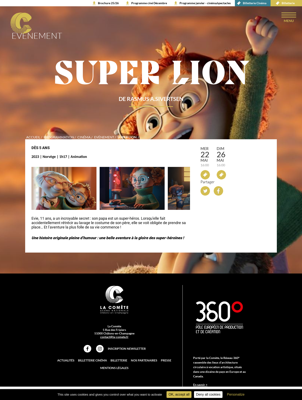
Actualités (65, 360)
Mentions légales (114, 368)
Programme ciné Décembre (149, 3)
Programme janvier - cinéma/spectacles (205, 3)
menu (289, 21)
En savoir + (200, 384)
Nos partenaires (144, 360)
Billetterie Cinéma (250, 3)
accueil (33, 137)
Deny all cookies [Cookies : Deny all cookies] (208, 394)
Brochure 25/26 (108, 3)
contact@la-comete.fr (114, 337)
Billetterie (284, 3)
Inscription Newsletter (127, 348)
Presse (166, 360)
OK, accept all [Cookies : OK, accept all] (179, 394)
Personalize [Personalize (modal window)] (236, 394)
